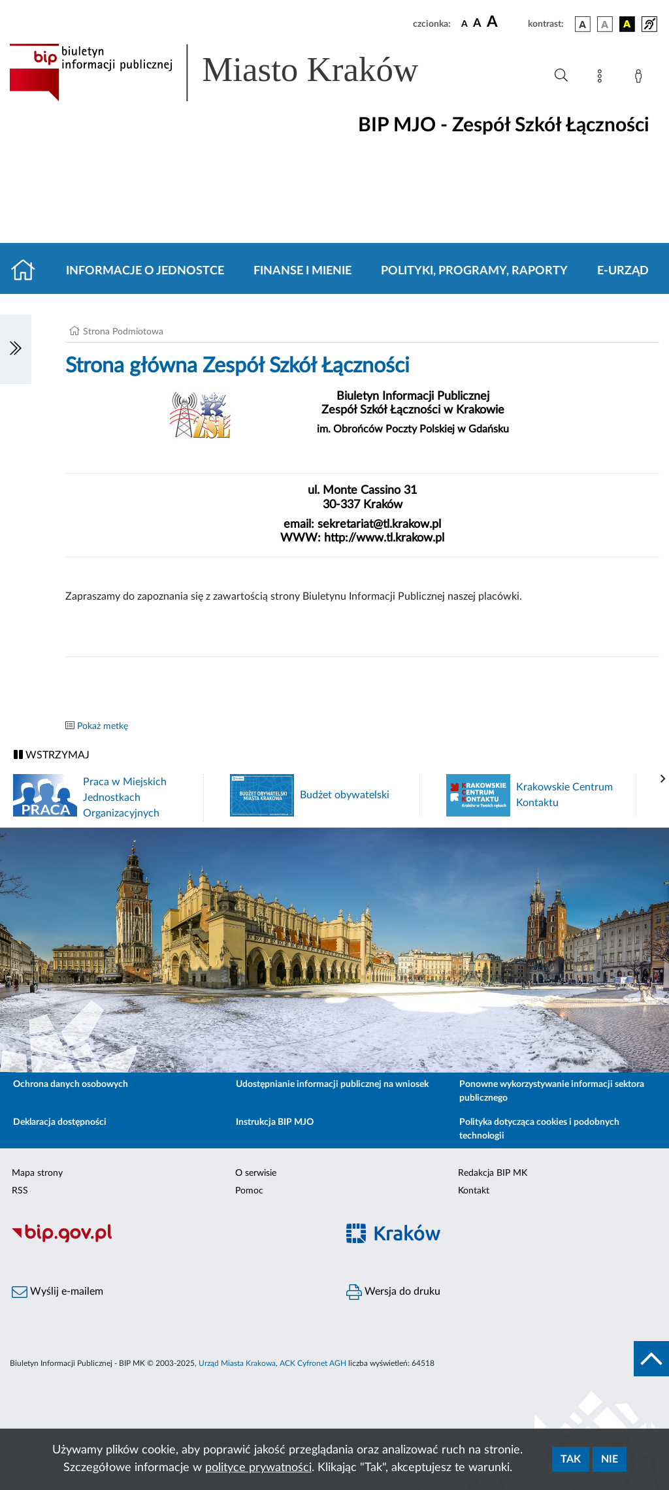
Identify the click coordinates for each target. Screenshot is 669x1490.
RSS (20, 1190)
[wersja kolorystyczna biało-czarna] (605, 24)
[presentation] (663, 779)
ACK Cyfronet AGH (313, 1363)
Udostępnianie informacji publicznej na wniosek (332, 1084)
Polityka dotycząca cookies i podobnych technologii (539, 1129)
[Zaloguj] (641, 78)
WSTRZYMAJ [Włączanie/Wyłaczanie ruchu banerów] (52, 754)
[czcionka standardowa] (464, 23)
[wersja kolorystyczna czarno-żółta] (627, 24)
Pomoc (249, 1190)
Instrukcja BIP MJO (275, 1122)
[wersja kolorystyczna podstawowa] (583, 24)
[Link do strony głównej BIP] (232, 72)
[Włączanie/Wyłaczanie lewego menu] (15, 349)
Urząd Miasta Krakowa (237, 1363)
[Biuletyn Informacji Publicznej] (167, 1240)
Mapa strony (37, 1173)
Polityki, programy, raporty (474, 271)
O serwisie (255, 1173)
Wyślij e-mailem (57, 1292)
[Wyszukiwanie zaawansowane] (561, 75)
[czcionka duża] (505, 22)
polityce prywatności (258, 1468)
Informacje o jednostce (145, 271)
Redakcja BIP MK (492, 1173)
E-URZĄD (623, 271)
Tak (571, 1459)
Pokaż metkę (102, 726)
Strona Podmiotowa (123, 331)
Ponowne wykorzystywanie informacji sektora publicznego (551, 1091)
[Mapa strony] (602, 78)
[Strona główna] (28, 271)
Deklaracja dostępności (59, 1122)
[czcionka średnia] (477, 24)
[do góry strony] (651, 1358)
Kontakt (473, 1190)
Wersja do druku (393, 1292)
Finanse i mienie (302, 271)
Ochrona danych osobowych (70, 1084)
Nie (609, 1459)
